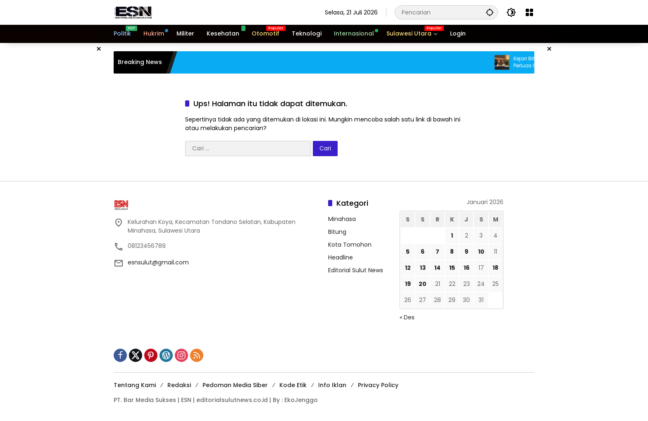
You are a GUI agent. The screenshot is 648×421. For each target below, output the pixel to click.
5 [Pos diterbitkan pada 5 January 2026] (408, 251)
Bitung (337, 232)
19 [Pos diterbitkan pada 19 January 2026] (408, 284)
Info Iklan (332, 385)
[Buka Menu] (529, 12)
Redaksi (179, 385)
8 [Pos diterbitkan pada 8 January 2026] (452, 251)
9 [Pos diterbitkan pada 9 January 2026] (466, 251)
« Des (407, 317)
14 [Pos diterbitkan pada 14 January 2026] (437, 268)
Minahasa (342, 219)
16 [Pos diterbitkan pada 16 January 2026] (466, 268)
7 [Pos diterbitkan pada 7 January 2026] (437, 251)
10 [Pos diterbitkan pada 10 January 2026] (481, 251)
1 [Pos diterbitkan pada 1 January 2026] (452, 235)
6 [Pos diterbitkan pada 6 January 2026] (422, 251)
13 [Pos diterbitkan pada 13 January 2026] (423, 268)
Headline (340, 257)
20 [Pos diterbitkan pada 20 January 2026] (422, 284)
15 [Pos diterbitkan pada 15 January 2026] (452, 268)
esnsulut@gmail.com (158, 262)
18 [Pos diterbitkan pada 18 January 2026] (495, 268)
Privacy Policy (378, 385)
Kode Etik (293, 385)
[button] (489, 12)
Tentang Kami (135, 385)
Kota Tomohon (350, 244)
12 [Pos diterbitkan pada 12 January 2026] (408, 268)
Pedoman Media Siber (235, 385)
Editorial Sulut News (355, 270)
